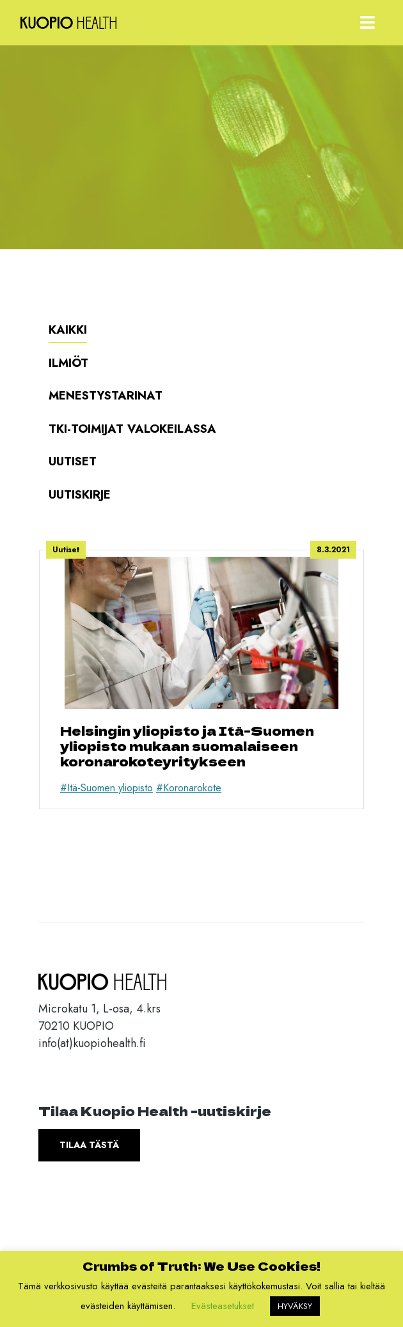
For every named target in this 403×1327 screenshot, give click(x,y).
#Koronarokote (188, 787)
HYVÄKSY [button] (295, 1306)
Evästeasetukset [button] (222, 1306)
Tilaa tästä (89, 1144)
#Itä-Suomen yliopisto (106, 787)
